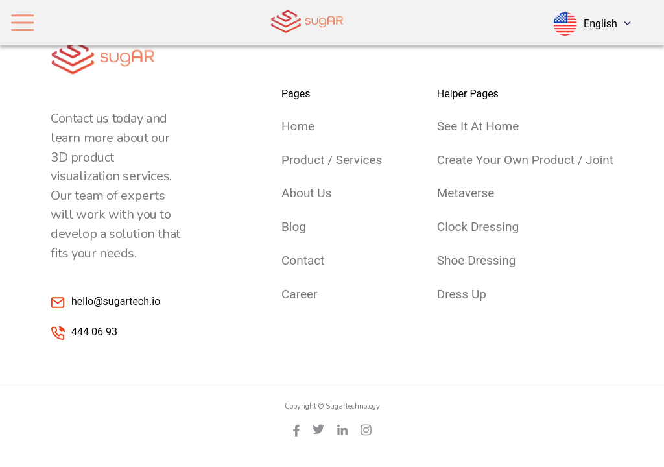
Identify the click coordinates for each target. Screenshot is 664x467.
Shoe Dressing (476, 260)
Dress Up (461, 294)
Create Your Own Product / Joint (525, 159)
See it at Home (478, 126)
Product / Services (331, 159)
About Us (306, 193)
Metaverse (466, 193)
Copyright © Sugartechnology (332, 406)
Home (297, 126)
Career (299, 294)
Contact (302, 260)
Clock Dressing (478, 226)
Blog (293, 226)
